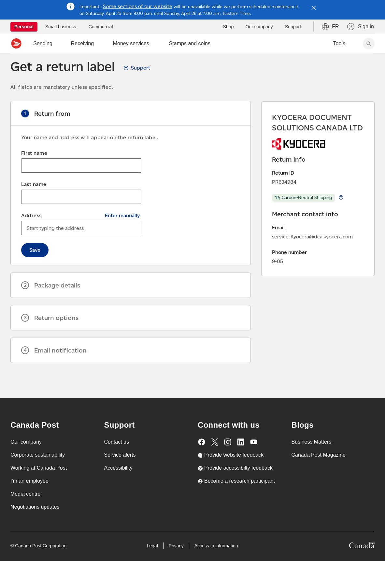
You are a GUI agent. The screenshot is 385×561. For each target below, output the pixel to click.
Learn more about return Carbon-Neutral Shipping (341, 211)
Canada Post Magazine (319, 455)
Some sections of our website (137, 6)
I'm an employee (29, 481)
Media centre (25, 494)
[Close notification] (313, 8)
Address (31, 230)
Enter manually (122, 230)
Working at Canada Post (38, 468)
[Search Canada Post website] (369, 43)
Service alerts (120, 455)
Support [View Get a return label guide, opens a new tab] (140, 82)
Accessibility (118, 468)
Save (34, 264)
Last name (34, 198)
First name (34, 167)
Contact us (116, 442)
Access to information (216, 545)
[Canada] (362, 546)
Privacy (176, 545)
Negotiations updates (34, 507)
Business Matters (312, 442)
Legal (152, 545)
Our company (26, 442)
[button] (130, 127)
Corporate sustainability (37, 455)
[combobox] (81, 242)
